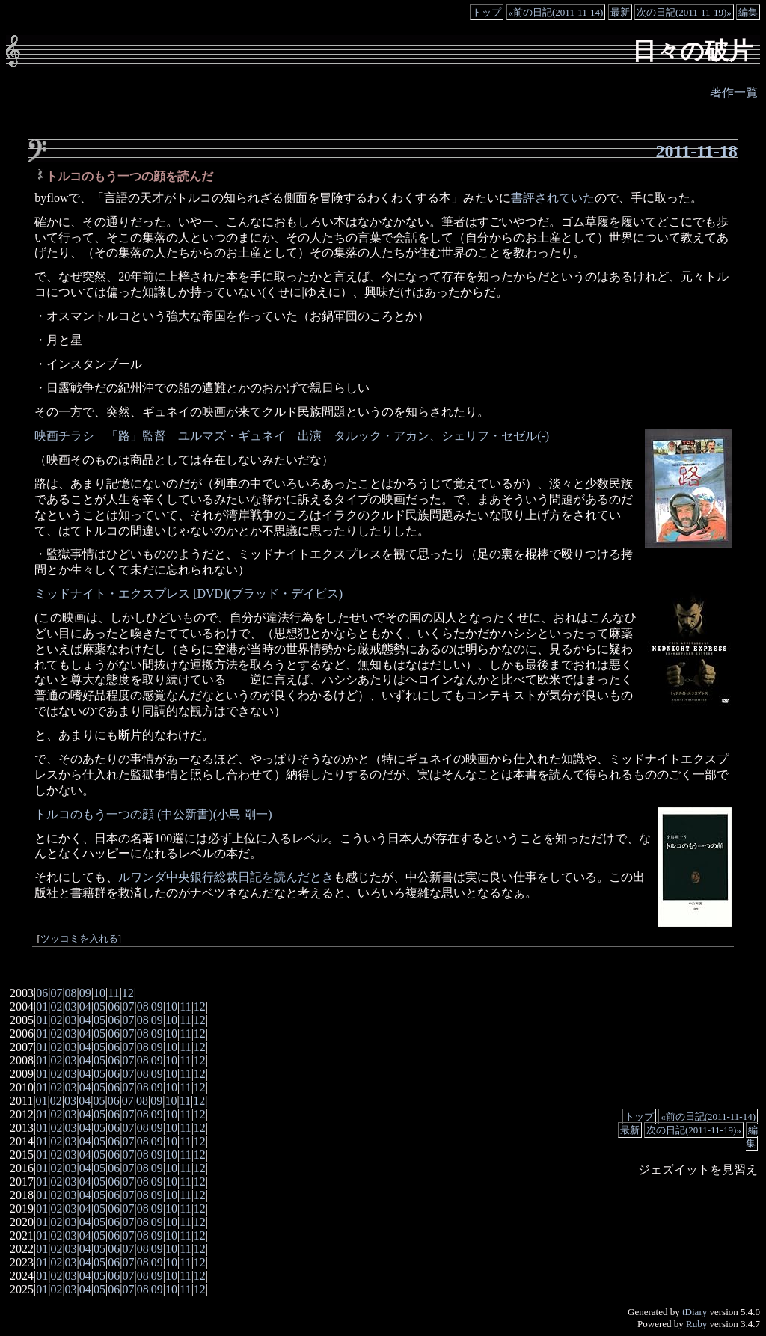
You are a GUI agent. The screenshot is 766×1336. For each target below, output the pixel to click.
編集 (748, 12)
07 (56, 993)
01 (42, 1006)
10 (99, 993)
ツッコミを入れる (79, 939)
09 (85, 993)
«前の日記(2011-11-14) (556, 12)
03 (71, 1006)
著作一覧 (734, 92)
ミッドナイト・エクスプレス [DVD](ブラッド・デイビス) (188, 593)
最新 (620, 12)
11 (113, 993)
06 (42, 993)
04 (85, 1006)
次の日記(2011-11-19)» (684, 12)
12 (128, 993)
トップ (486, 12)
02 (56, 1006)
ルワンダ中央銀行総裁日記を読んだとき (226, 877)
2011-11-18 (697, 151)
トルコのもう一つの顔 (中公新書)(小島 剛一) (153, 814)
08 (71, 993)
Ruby (696, 1323)
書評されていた (553, 197)
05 (99, 1006)
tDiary (694, 1311)
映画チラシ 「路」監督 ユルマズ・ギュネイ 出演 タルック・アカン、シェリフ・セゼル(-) (291, 435)
